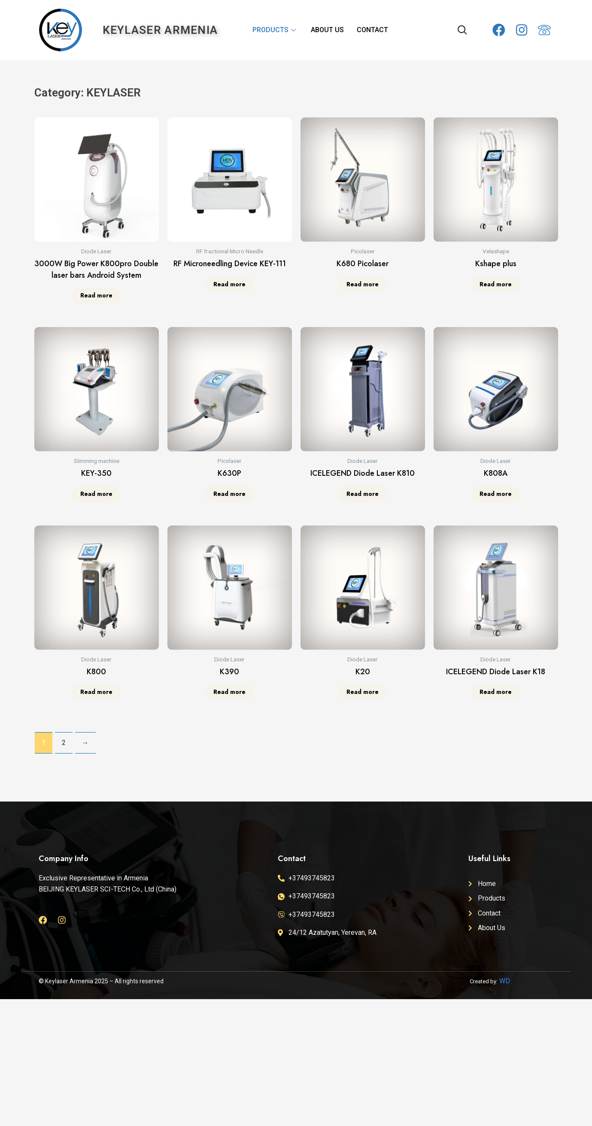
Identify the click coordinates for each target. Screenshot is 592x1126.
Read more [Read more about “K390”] (229, 692)
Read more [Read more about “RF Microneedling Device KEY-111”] (229, 284)
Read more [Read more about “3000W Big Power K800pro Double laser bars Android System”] (96, 295)
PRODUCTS (275, 30)
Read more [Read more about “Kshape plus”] (496, 284)
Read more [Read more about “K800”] (96, 692)
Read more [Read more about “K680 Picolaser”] (362, 284)
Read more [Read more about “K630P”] (229, 493)
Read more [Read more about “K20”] (362, 692)
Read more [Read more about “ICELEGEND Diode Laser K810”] (362, 493)
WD (504, 981)
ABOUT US (326, 30)
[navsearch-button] (462, 31)
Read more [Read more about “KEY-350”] (96, 493)
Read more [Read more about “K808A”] (496, 493)
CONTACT (372, 30)
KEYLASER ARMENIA (160, 30)
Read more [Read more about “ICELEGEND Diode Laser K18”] (496, 692)
